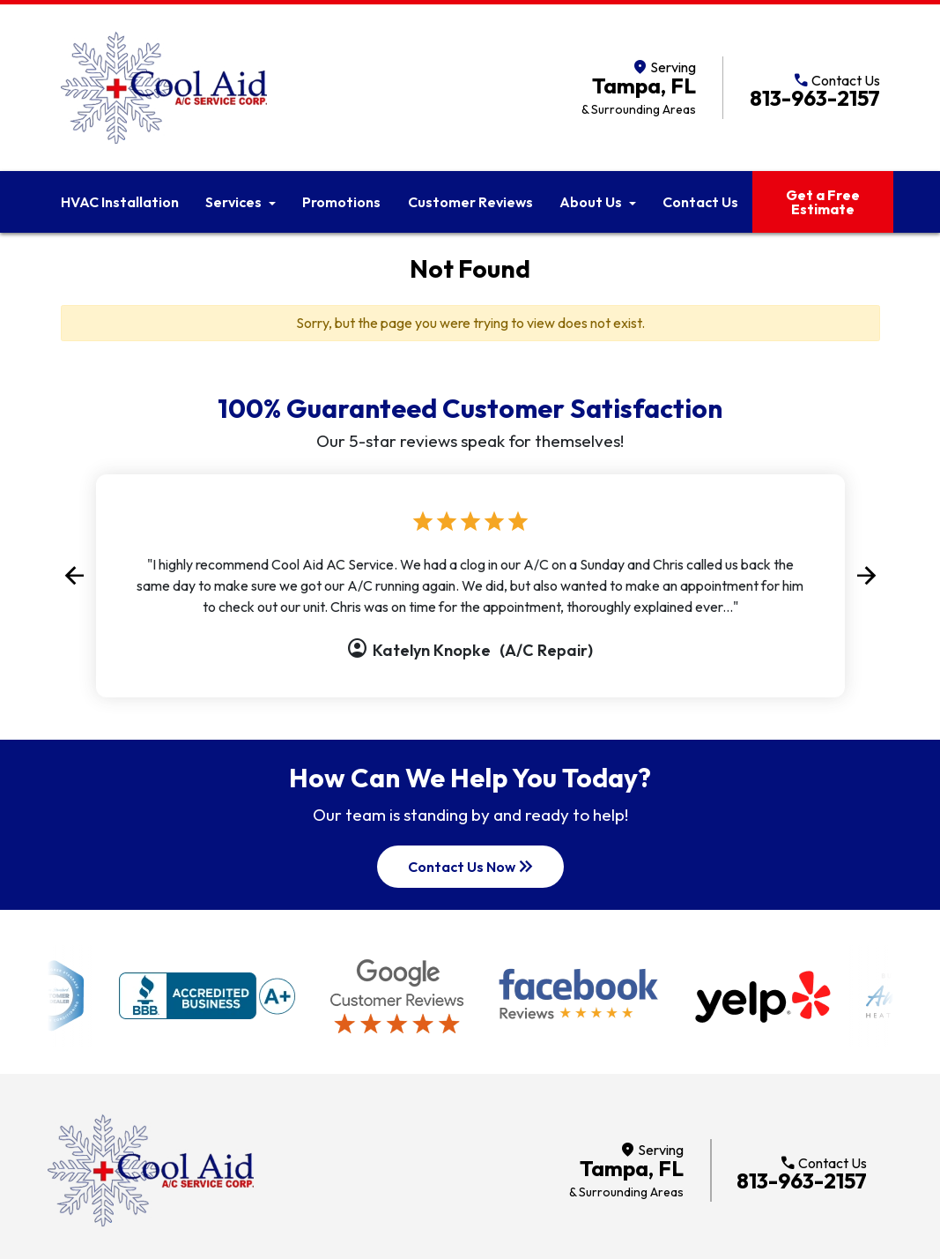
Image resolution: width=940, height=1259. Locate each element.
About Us (590, 202)
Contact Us (700, 202)
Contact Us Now (472, 866)
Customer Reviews (470, 202)
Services (233, 202)
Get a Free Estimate (823, 202)
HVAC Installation (120, 202)
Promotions (341, 202)
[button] (74, 575)
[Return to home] (151, 1170)
